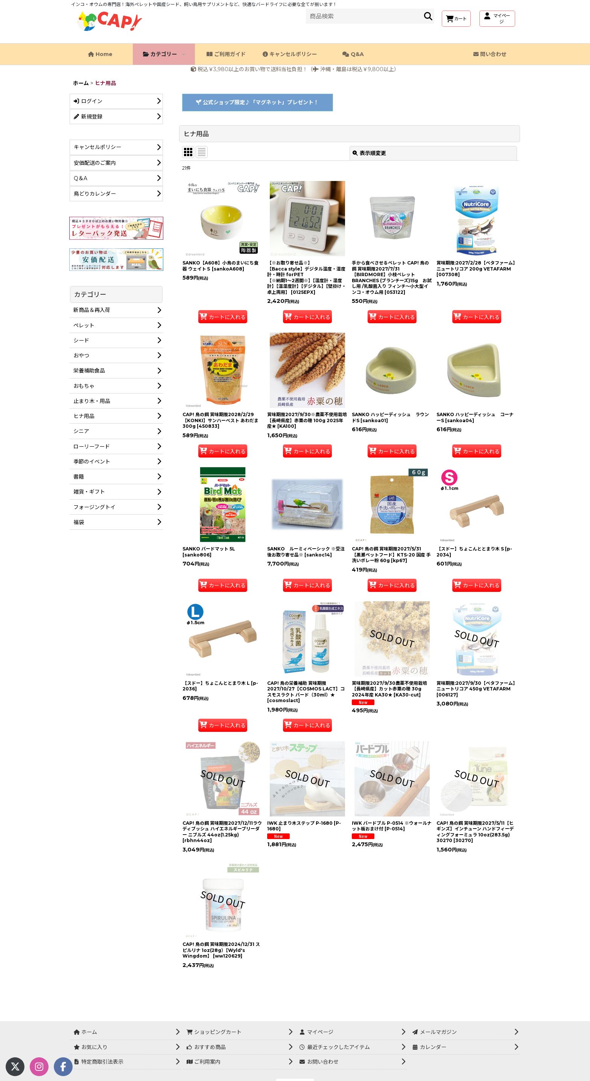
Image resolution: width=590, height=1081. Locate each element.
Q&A (353, 54)
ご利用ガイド (226, 54)
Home (100, 54)
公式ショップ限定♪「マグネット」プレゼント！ (257, 102)
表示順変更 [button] (369, 153)
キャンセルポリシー (290, 54)
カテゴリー (164, 54)
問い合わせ (489, 54)
